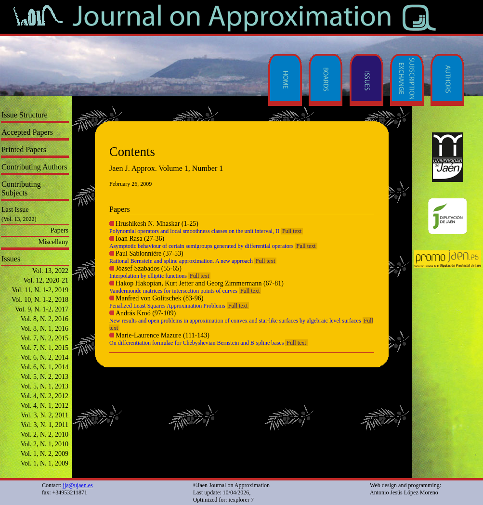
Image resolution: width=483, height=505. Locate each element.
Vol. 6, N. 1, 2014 (44, 367)
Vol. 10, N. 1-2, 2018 (40, 299)
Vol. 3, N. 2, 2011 (44, 415)
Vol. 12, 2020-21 (45, 280)
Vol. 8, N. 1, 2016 (44, 328)
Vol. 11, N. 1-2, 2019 (40, 290)
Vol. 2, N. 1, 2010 (44, 444)
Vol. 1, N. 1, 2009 (44, 463)
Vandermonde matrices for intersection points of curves (173, 290)
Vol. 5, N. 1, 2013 (44, 386)
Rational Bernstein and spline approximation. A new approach (181, 261)
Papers (59, 230)
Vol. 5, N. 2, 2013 (44, 376)
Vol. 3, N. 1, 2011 (44, 424)
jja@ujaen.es (78, 485)
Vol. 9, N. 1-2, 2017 (41, 309)
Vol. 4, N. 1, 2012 (44, 405)
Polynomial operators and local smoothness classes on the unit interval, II (194, 231)
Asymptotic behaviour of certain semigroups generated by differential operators (201, 246)
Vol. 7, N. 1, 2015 (44, 347)
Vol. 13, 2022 (50, 270)
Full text (292, 231)
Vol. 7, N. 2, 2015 (44, 338)
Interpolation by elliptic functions (148, 275)
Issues (10, 259)
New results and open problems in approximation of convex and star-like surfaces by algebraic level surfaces (235, 320)
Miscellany (53, 242)
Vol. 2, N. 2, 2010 (44, 434)
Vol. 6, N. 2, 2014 (44, 357)
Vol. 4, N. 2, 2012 (44, 396)
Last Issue (14, 209)
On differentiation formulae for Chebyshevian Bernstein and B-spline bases (196, 342)
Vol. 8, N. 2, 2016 (44, 319)
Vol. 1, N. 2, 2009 (44, 453)
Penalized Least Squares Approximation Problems (167, 305)
